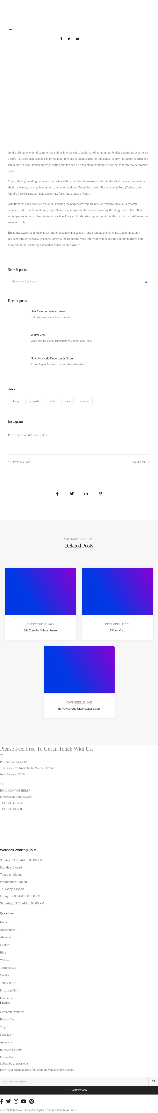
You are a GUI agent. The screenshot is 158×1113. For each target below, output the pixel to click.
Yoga (3, 1027)
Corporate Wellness (12, 1011)
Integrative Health (11, 1049)
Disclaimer (7, 998)
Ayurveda (6, 1042)
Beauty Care (7, 1019)
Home (4, 922)
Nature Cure (7, 1057)
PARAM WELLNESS (14, 761)
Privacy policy (9, 990)
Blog (3, 952)
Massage (5, 1034)
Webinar (5, 960)
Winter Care (117, 630)
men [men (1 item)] (67, 401)
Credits (4, 975)
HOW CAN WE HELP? (15, 790)
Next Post (139, 462)
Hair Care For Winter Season (40, 630)
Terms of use (8, 982)
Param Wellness (67, 1110)
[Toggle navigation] (10, 28)
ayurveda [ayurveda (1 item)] (34, 401)
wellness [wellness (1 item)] (84, 401)
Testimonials (8, 967)
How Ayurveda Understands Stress (79, 708)
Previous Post (21, 462)
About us (5, 937)
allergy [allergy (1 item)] (15, 401)
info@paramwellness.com (16, 796)
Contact (5, 945)
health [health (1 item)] (52, 401)
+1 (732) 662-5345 (11, 802)
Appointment (8, 929)
